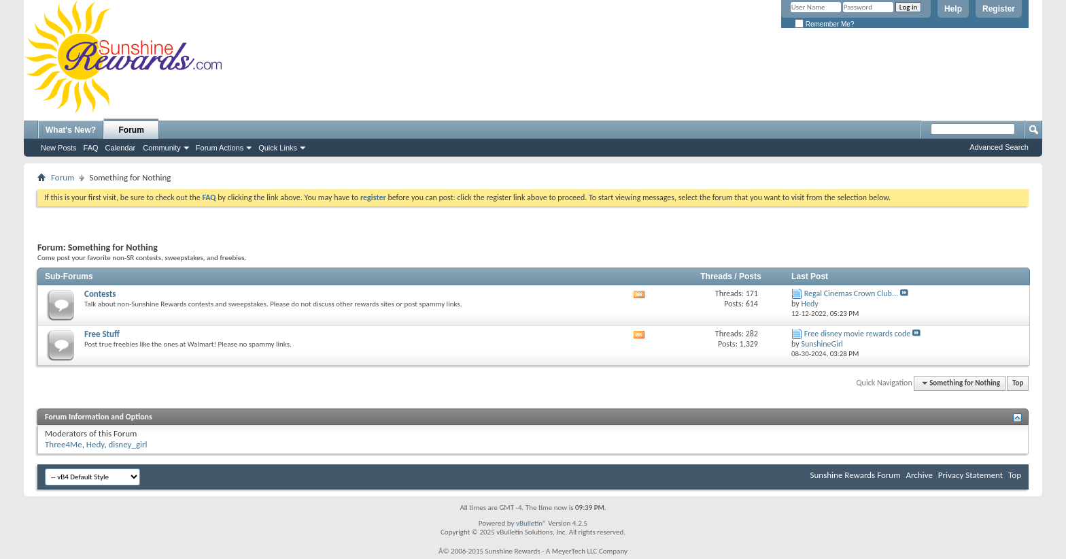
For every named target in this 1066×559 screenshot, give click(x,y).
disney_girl (127, 444)
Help (953, 9)
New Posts (59, 148)
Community (162, 148)
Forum (131, 130)
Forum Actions (219, 148)
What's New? (71, 130)
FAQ (91, 148)
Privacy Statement (970, 475)
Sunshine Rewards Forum (855, 475)
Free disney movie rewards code (857, 333)
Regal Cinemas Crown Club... (851, 293)
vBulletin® (531, 523)
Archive (919, 475)
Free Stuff (102, 334)
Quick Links (277, 148)
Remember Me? (824, 24)
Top (1017, 383)
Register (998, 9)
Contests (100, 294)
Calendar (120, 148)
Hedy (95, 444)
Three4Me (63, 444)
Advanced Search (999, 147)
